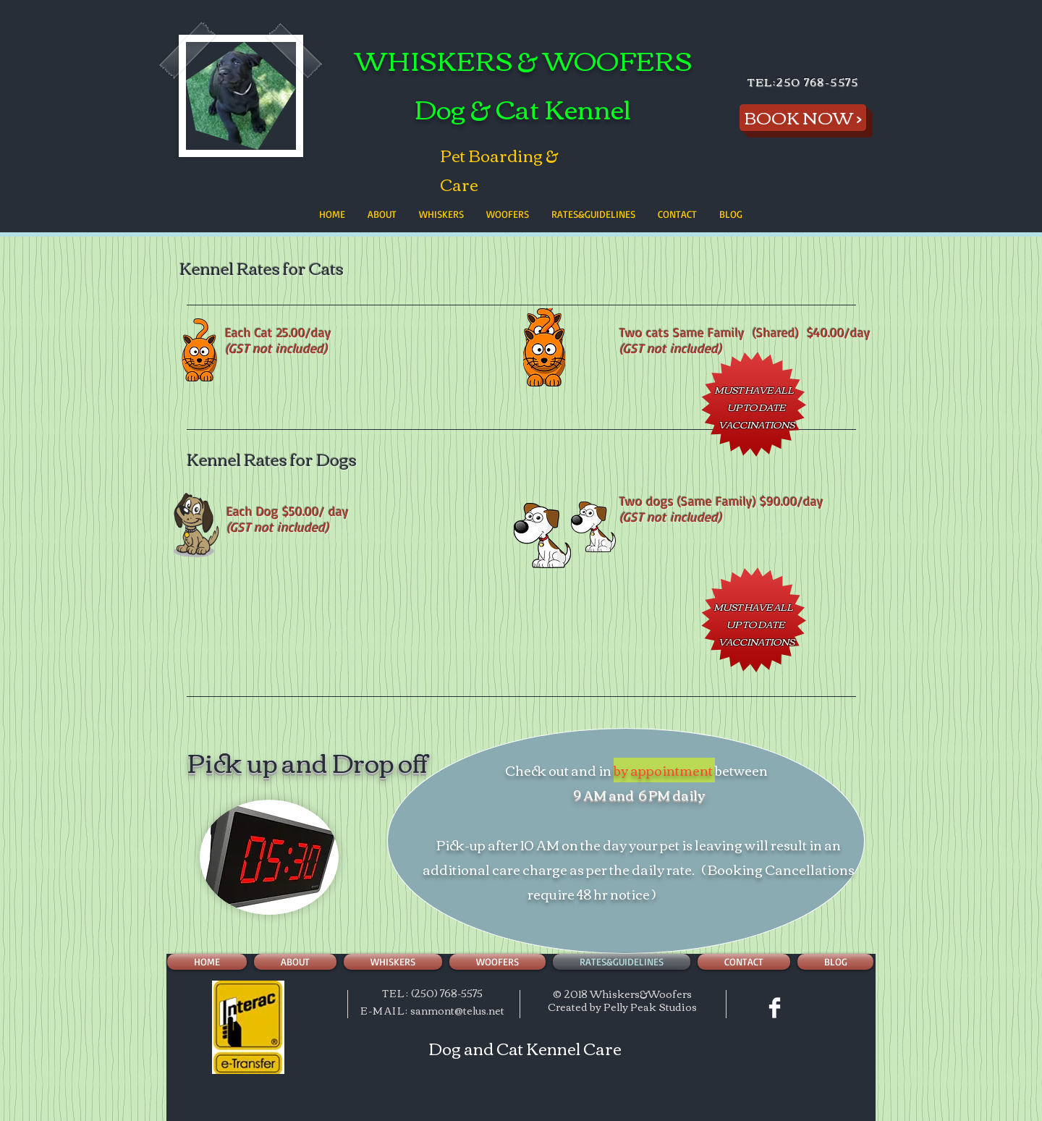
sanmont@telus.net (457, 1010)
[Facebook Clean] (774, 1007)
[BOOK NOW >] (803, 117)
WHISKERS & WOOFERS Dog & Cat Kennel (523, 83)
